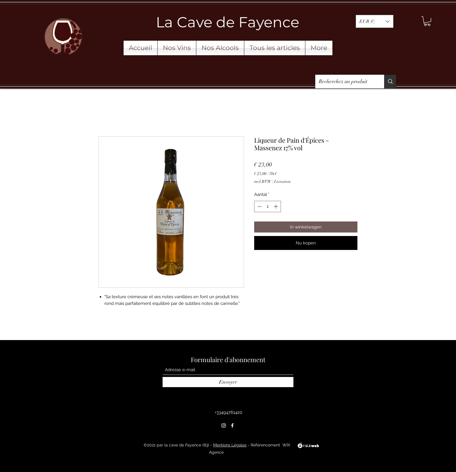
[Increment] (276, 206)
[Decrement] (259, 206)
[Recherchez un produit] (345, 82)
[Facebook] (232, 425)
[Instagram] (224, 425)
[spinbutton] (267, 206)
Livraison (282, 181)
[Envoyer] (228, 382)
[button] (374, 21)
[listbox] (374, 21)
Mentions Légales (230, 445)
